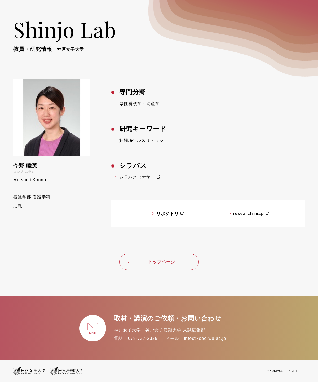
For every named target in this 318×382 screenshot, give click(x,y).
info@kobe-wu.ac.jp (205, 338)
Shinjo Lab (64, 34)
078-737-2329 (143, 338)
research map (248, 213)
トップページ (151, 262)
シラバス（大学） (137, 177)
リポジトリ (167, 213)
